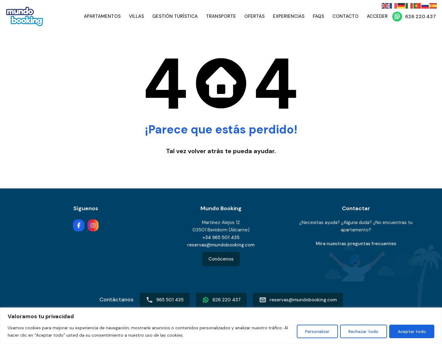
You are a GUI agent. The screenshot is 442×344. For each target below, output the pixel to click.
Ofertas (254, 16)
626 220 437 (420, 16)
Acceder (377, 16)
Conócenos (221, 259)
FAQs (318, 16)
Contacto (345, 16)
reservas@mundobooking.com (220, 245)
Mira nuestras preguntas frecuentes (356, 244)
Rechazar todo (362, 331)
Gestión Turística (175, 16)
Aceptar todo (411, 331)
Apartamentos (102, 16)
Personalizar (314, 331)
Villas (136, 16)
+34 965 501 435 (220, 237)
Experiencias (288, 16)
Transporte (221, 16)
